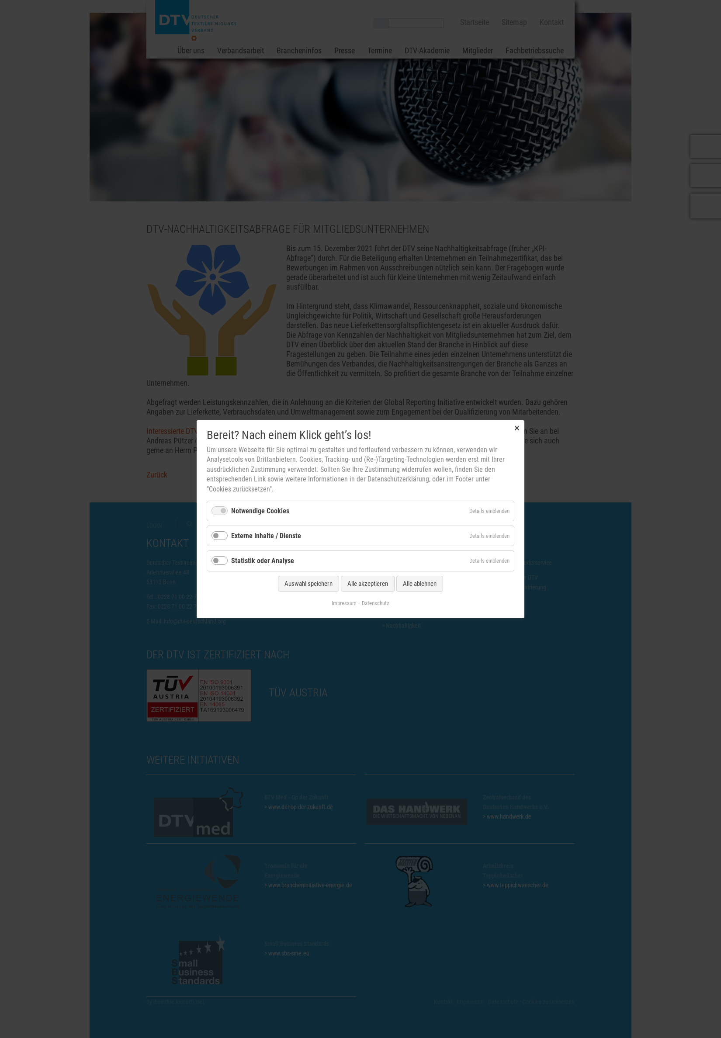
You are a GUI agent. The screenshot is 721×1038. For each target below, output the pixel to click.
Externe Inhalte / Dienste (266, 536)
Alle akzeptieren (367, 583)
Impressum (344, 602)
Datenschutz (375, 602)
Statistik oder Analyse (262, 561)
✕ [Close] (517, 428)
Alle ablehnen (420, 583)
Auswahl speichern (308, 583)
